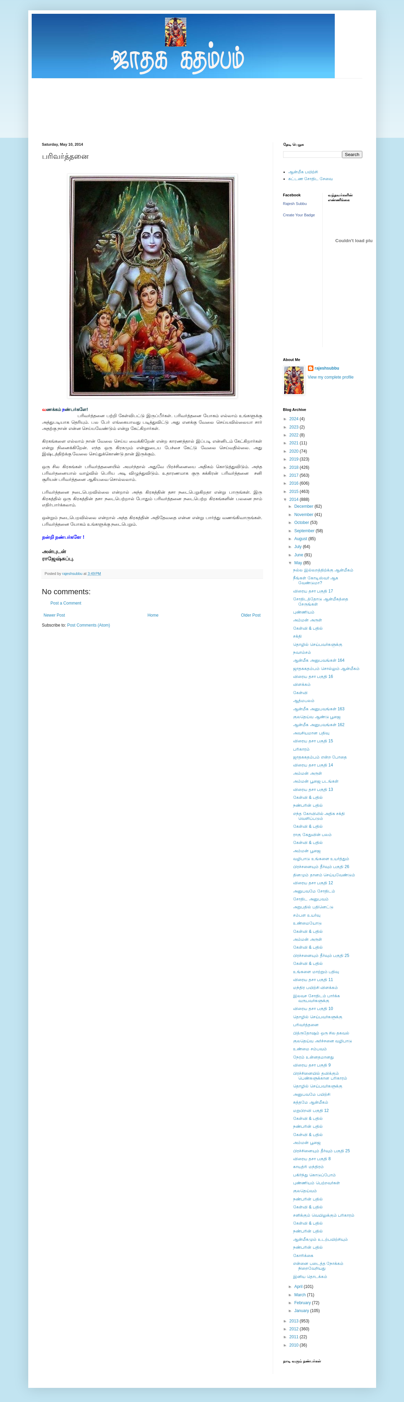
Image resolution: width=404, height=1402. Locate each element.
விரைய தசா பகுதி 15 (313, 741)
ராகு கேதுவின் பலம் (312, 834)
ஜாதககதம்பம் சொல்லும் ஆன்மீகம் (326, 668)
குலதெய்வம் (305, 1190)
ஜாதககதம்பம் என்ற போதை (320, 757)
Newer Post (54, 615)
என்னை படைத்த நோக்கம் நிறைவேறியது (318, 1266)
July (298, 546)
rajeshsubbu (73, 573)
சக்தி (297, 636)
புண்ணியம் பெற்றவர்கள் (316, 1183)
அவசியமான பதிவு (311, 733)
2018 (294, 467)
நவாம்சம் (302, 652)
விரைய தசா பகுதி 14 (313, 765)
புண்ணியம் (303, 612)
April (298, 1286)
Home (152, 615)
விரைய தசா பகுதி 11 (313, 979)
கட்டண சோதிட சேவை (310, 178)
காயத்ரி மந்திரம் (308, 1166)
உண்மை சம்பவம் (310, 1049)
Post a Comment (66, 603)
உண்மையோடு (307, 923)
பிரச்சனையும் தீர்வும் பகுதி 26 (321, 866)
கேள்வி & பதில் (308, 628)
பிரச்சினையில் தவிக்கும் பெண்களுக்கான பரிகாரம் (320, 1076)
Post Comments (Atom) (88, 625)
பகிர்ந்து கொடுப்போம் (314, 1175)
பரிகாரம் (301, 749)
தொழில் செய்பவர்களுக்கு (317, 644)
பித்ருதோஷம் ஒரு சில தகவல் (321, 1033)
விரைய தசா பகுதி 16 (313, 676)
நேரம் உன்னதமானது (313, 1057)
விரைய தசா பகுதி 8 (312, 1158)
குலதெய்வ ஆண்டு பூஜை (317, 716)
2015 (294, 491)
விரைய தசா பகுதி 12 (313, 882)
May (298, 562)
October (302, 522)
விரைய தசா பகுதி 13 (313, 789)
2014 (294, 499)
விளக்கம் (302, 684)
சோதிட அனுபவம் (310, 899)
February (303, 1302)
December (304, 506)
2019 (294, 459)
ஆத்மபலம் (303, 700)
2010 (294, 1345)
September (304, 530)
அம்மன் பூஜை (306, 850)
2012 (294, 1329)
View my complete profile (331, 377)
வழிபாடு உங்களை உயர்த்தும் (321, 858)
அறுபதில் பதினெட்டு (313, 907)
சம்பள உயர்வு (306, 915)
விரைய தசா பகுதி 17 (313, 591)
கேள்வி (300, 692)
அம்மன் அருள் (307, 620)
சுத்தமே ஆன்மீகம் (310, 1102)
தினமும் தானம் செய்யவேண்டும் (324, 875)
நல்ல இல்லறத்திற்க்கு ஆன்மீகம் (323, 570)
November (304, 514)
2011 (294, 1336)
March (300, 1294)
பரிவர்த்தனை (306, 1024)
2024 (294, 418)
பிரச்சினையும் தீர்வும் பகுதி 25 (321, 1150)
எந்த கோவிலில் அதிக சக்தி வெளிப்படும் (319, 816)
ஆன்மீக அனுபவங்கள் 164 (318, 660)
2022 (294, 435)
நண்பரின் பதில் (307, 805)
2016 (294, 483)
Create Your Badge (299, 215)
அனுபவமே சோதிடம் (314, 891)
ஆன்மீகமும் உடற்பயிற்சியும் (320, 1239)
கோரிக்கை (303, 1255)
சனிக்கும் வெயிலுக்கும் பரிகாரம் (323, 1215)
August (301, 538)
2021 (294, 443)
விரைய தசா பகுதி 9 (312, 1065)
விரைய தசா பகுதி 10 (313, 1008)
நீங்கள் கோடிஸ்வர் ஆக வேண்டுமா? (315, 580)
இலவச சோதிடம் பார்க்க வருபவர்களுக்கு (316, 998)
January (302, 1310)
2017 (294, 475)
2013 (294, 1321)
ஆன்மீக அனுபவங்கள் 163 (318, 709)
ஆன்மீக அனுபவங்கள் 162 (318, 724)
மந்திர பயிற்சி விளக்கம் (315, 987)
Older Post (251, 615)
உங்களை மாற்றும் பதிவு (316, 971)
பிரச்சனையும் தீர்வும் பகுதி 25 (321, 955)
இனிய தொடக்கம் (310, 1276)
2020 (294, 451)
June (299, 555)
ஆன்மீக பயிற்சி (303, 171)
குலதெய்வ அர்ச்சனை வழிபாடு (322, 1041)
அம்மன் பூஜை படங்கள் (316, 781)
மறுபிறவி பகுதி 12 (311, 1110)
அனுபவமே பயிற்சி (311, 1094)
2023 (294, 427)
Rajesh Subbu (295, 204)
